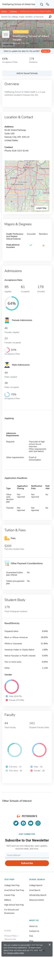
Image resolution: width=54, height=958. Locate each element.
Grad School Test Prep (14, 890)
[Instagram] (38, 823)
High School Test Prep (14, 905)
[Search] (42, 4)
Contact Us (34, 931)
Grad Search (34, 890)
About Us (33, 926)
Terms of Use (10, 939)
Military (7, 900)
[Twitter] (16, 823)
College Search (35, 885)
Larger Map (41, 208)
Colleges (13, 11)
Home (4, 11)
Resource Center (36, 900)
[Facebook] (23, 823)
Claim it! (45, 51)
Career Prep (9, 895)
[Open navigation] (47, 4)
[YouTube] (30, 823)
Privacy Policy (10, 936)
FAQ (31, 936)
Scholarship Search (37, 895)
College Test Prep (12, 885)
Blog (31, 941)
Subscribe (27, 863)
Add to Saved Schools (27, 73)
